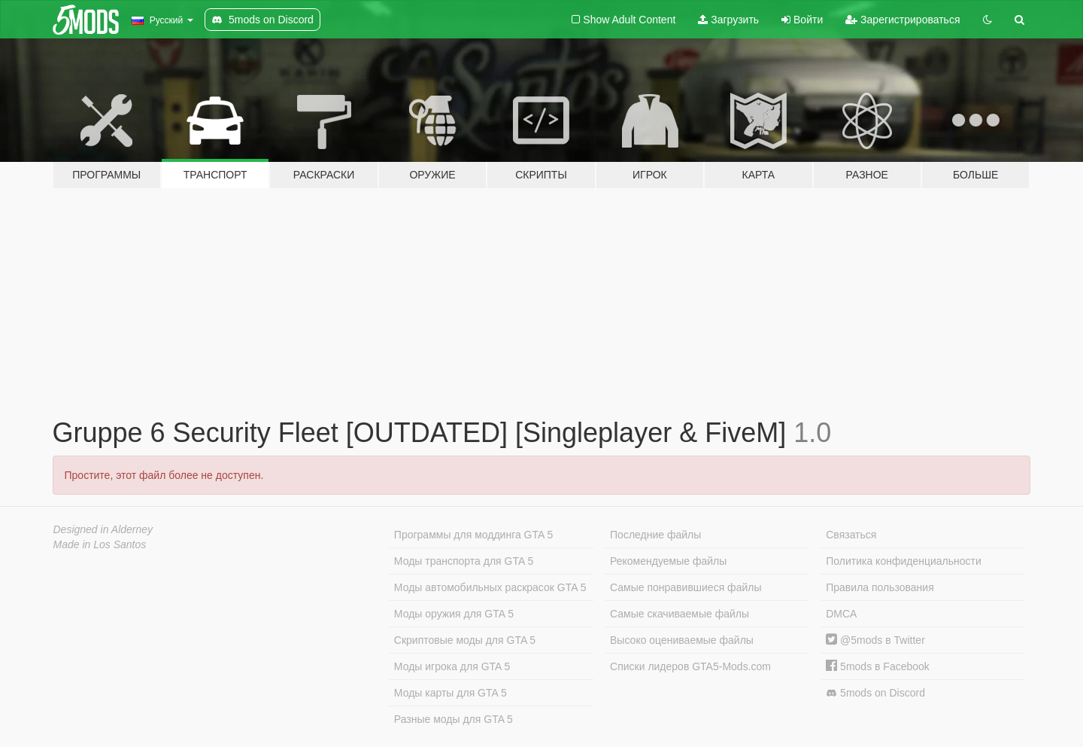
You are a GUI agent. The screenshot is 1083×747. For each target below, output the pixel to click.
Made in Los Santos (100, 544)
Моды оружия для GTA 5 (454, 614)
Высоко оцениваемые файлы (682, 640)
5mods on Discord (875, 693)
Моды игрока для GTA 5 (452, 666)
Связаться (851, 535)
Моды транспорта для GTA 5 (463, 561)
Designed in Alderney (103, 529)
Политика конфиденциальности (903, 561)
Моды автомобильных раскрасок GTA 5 (490, 587)
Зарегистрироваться (902, 20)
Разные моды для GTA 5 (453, 719)
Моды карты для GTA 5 (450, 693)
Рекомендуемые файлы (668, 561)
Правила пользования (880, 587)
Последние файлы (655, 535)
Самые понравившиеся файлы (685, 587)
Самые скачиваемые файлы (679, 614)
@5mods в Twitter (875, 640)
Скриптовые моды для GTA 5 (464, 640)
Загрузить (728, 20)
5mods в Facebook (878, 666)
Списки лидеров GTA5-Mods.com (690, 666)
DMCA (841, 614)
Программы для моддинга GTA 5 (473, 535)
